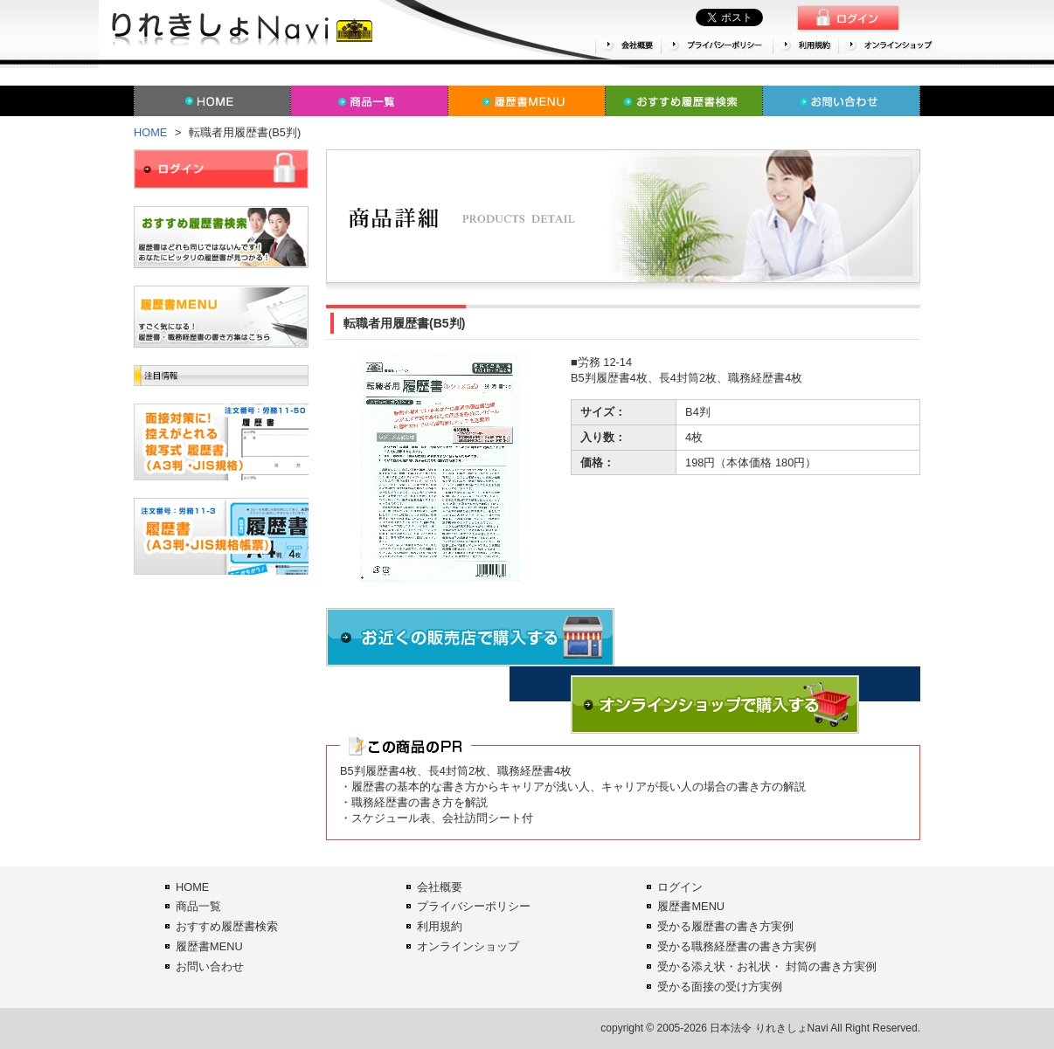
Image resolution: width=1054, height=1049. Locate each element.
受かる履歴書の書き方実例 (725, 926)
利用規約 (439, 926)
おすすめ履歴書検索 (227, 926)
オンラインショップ (468, 946)
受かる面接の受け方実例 (719, 986)
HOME (150, 132)
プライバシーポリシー (473, 906)
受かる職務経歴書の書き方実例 (736, 946)
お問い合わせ (210, 966)
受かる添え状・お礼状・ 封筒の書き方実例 (767, 966)
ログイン (680, 887)
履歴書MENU (209, 946)
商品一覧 (198, 906)
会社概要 (439, 887)
